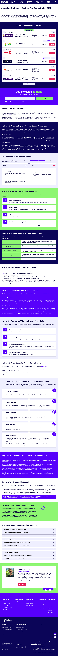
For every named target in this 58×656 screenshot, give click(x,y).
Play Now (52, 35)
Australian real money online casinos (37, 160)
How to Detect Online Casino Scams (22, 631)
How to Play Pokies (29, 605)
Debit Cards (50, 606)
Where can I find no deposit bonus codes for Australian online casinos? (29, 555)
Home (2, 5)
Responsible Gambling (21, 624)
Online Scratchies (42, 608)
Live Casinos (5, 609)
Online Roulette (41, 606)
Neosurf (49, 604)
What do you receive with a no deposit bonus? (29, 535)
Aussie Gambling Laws (20, 627)
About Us (4, 624)
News (34, 624)
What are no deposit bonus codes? (29, 552)
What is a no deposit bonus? (29, 539)
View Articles (21, 584)
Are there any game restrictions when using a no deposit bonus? (29, 542)
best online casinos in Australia (23, 202)
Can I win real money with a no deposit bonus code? (29, 548)
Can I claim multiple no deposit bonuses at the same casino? (29, 545)
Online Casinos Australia (6, 600)
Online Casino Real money (19, 600)
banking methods (34, 224)
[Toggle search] (56, 2)
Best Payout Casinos (6, 603)
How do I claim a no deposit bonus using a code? (29, 558)
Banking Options (51, 599)
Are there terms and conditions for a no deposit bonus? (29, 529)
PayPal (49, 602)
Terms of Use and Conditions (7, 629)
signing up (29, 280)
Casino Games (42, 599)
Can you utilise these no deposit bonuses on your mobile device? (29, 532)
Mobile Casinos (5, 605)
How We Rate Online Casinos (7, 627)
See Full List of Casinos (29, 83)
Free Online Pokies (29, 603)
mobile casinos (44, 366)
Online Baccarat (42, 602)
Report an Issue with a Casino (21, 629)
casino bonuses (7, 114)
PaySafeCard (50, 610)
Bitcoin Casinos (50, 608)
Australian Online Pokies (30, 600)
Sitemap (47, 624)
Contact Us (4, 634)
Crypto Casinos (50, 612)
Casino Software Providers (7, 607)
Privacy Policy (4, 631)
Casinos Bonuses (8, 5)
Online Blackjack (42, 604)
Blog (40, 624)
